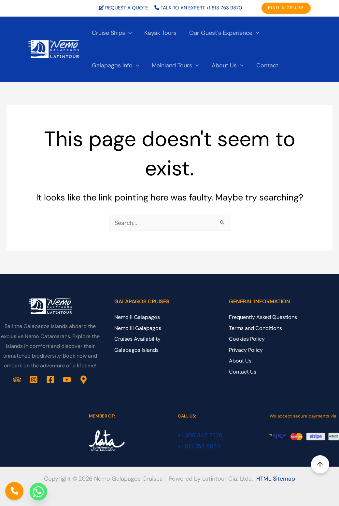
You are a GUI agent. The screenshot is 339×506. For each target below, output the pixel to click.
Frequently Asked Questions (263, 317)
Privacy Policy (246, 350)
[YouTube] (67, 380)
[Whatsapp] (38, 491)
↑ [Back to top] (320, 464)
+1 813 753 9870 (224, 8)
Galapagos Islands (136, 350)
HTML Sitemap (275, 479)
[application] (127, 33)
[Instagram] (34, 380)
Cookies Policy (247, 339)
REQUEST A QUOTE (126, 8)
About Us (240, 361)
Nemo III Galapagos (137, 328)
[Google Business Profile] (83, 380)
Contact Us (242, 371)
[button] (286, 8)
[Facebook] (50, 380)
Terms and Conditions (255, 328)
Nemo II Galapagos (137, 317)
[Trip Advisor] (17, 380)
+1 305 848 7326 (200, 435)
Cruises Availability (137, 339)
